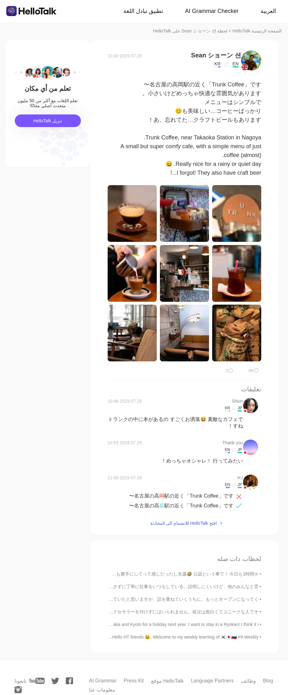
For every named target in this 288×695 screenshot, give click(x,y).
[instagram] (18, 689)
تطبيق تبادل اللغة (143, 11)
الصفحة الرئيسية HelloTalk (257, 30)
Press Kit (134, 680)
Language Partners (212, 680)
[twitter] (55, 681)
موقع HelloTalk (167, 681)
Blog (268, 680)
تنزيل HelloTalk (47, 120)
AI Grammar (102, 680)
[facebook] (69, 680)
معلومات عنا (102, 689)
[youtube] (37, 681)
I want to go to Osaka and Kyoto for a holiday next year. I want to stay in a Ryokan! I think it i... (166, 624)
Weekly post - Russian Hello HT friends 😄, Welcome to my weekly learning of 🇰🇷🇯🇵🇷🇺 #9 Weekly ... (160, 637)
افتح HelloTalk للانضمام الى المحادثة (183, 523)
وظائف (248, 681)
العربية (268, 11)
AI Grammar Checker (212, 11)
